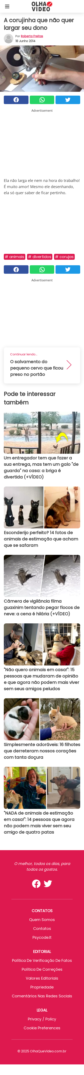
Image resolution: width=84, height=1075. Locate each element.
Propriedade (42, 987)
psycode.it (42, 937)
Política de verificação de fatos (42, 960)
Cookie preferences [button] (42, 1028)
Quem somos (42, 919)
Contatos (42, 928)
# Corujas (64, 256)
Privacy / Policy (42, 1019)
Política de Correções (42, 969)
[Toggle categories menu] (7, 6)
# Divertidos (39, 256)
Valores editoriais (42, 978)
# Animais (14, 256)
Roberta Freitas (32, 36)
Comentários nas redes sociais (42, 996)
